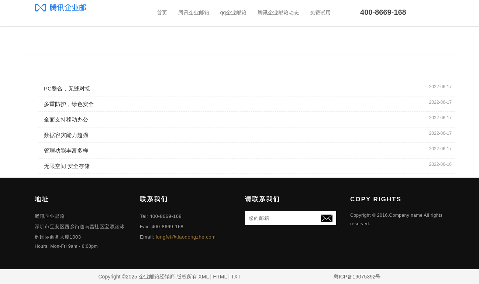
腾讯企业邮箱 (193, 13)
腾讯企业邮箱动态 (278, 13)
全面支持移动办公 (66, 119)
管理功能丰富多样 (66, 150)
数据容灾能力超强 (66, 135)
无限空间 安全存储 (67, 166)
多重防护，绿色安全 (69, 104)
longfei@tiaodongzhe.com (186, 237)
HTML (220, 277)
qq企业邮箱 (233, 13)
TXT (236, 277)
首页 (162, 13)
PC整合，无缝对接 (67, 88)
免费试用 (320, 13)
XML (203, 277)
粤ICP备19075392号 (357, 277)
